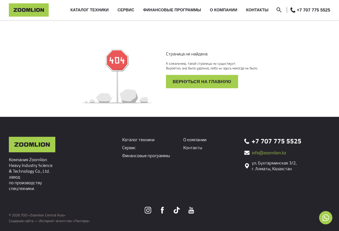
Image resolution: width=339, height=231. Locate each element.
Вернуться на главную (202, 81)
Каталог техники (138, 139)
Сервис (129, 147)
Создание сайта (21, 220)
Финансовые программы (146, 155)
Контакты (192, 147)
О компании (194, 139)
